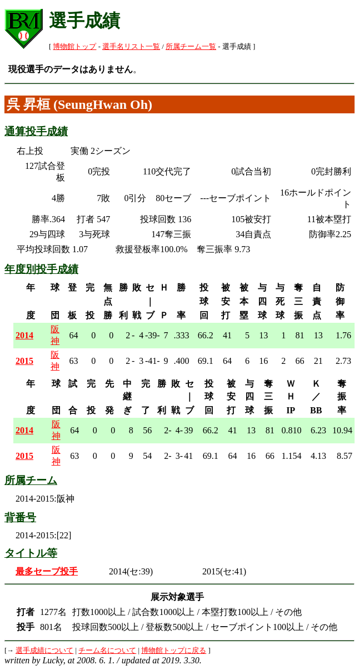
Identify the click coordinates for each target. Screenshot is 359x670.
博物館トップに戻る (173, 650)
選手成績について (44, 650)
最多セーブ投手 (47, 571)
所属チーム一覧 (191, 47)
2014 (24, 335)
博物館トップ (74, 47)
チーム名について (107, 650)
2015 (24, 361)
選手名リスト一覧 (131, 47)
